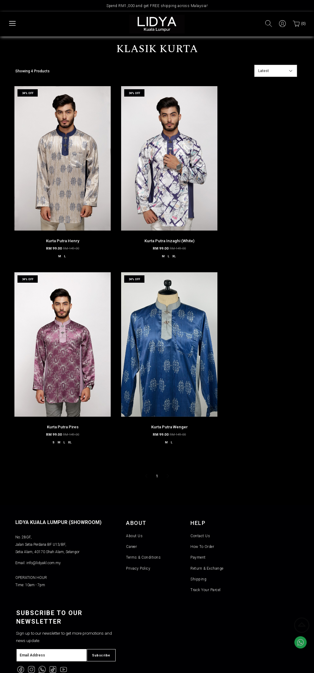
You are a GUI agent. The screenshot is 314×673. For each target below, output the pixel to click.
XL (164, 241)
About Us (134, 509)
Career (131, 520)
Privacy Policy (138, 542)
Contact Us (200, 509)
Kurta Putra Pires (255, 226)
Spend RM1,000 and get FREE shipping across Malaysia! (157, 6)
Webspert (182, 665)
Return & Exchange (207, 542)
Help (198, 496)
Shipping (198, 552)
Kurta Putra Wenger (58, 398)
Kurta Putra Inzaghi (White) (157, 226)
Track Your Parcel (205, 563)
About (137, 496)
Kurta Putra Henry (58, 226)
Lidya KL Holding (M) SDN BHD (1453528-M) (83, 665)
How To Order (202, 520)
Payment (198, 531)
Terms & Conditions (143, 531)
